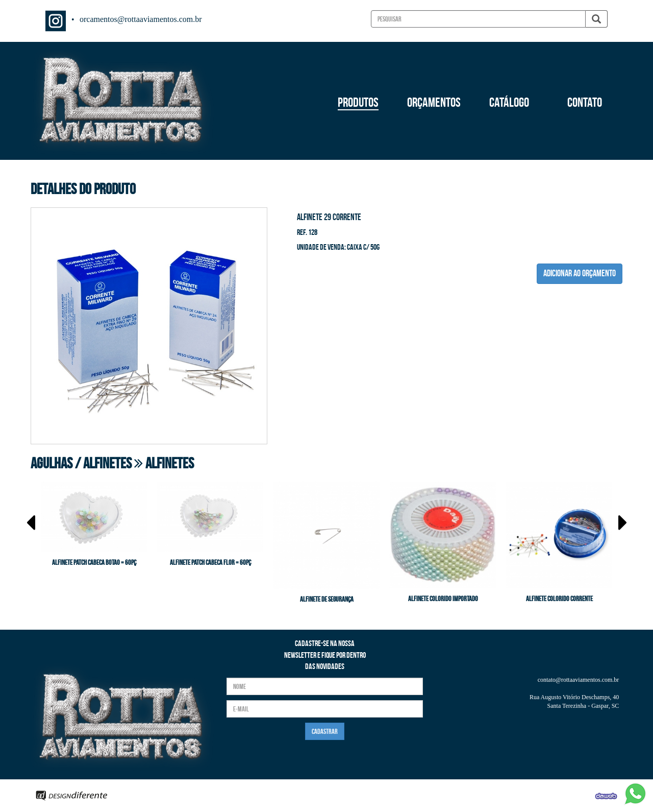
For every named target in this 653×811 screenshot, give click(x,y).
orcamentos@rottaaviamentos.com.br (141, 19)
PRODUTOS (358, 102)
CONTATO (584, 102)
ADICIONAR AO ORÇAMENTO (579, 273)
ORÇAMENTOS (434, 102)
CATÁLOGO (509, 102)
